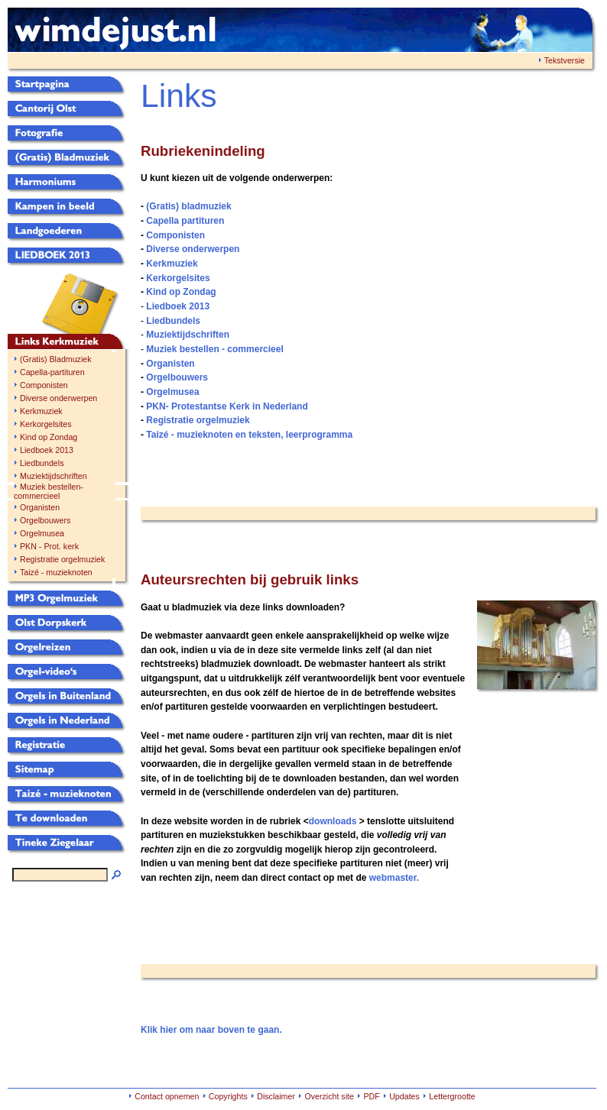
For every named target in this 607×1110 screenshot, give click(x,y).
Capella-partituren (52, 372)
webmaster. (394, 877)
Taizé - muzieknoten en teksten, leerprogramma (249, 434)
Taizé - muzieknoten (56, 572)
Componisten (44, 385)
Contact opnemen (167, 1096)
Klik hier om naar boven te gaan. (211, 1029)
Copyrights (228, 1096)
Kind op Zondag (48, 437)
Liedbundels (41, 463)
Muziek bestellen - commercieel (214, 349)
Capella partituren (185, 220)
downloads (333, 821)
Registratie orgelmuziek (62, 559)
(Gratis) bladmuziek (188, 206)
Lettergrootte (452, 1096)
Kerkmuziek (41, 411)
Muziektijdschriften (53, 476)
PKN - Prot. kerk (49, 546)
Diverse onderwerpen (58, 398)
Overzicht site (329, 1096)
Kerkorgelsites (46, 424)
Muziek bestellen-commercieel (48, 491)
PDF (371, 1096)
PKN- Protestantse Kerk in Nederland (226, 406)
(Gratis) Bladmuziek (56, 359)
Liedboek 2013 (46, 450)
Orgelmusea (42, 533)
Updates (404, 1096)
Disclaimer (276, 1096)
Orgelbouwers (45, 520)
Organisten (40, 507)
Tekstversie (564, 60)
